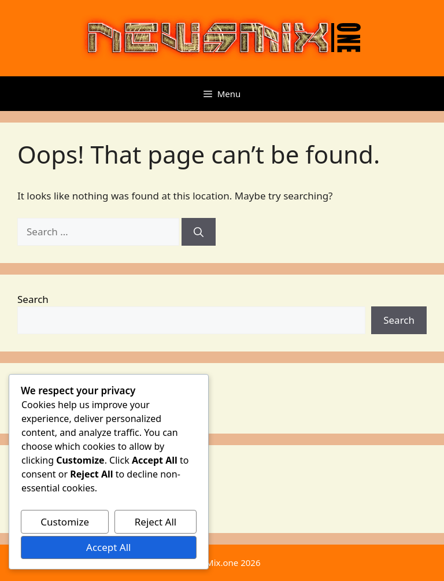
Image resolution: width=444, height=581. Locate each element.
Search (33, 299)
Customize (64, 521)
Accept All (108, 547)
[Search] (199, 232)
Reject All (156, 521)
